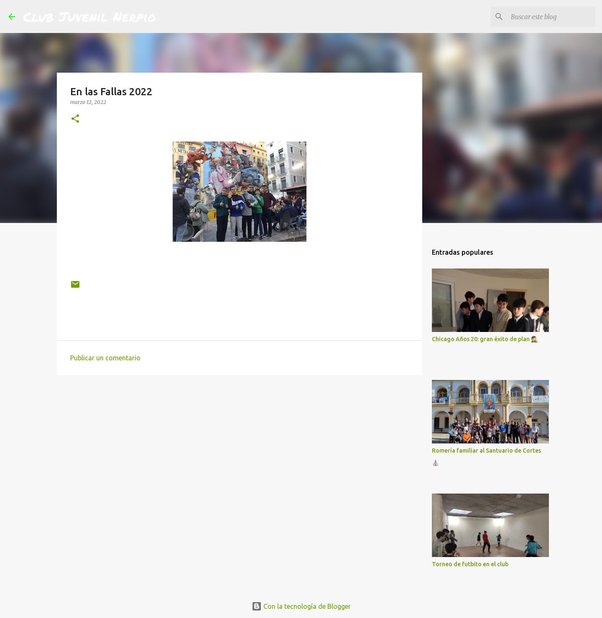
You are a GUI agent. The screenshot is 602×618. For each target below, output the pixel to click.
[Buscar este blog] (551, 17)
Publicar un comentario (105, 358)
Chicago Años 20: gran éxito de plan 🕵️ (485, 339)
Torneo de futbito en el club (470, 564)
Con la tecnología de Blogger (301, 606)
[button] (75, 119)
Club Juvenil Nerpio (89, 16)
